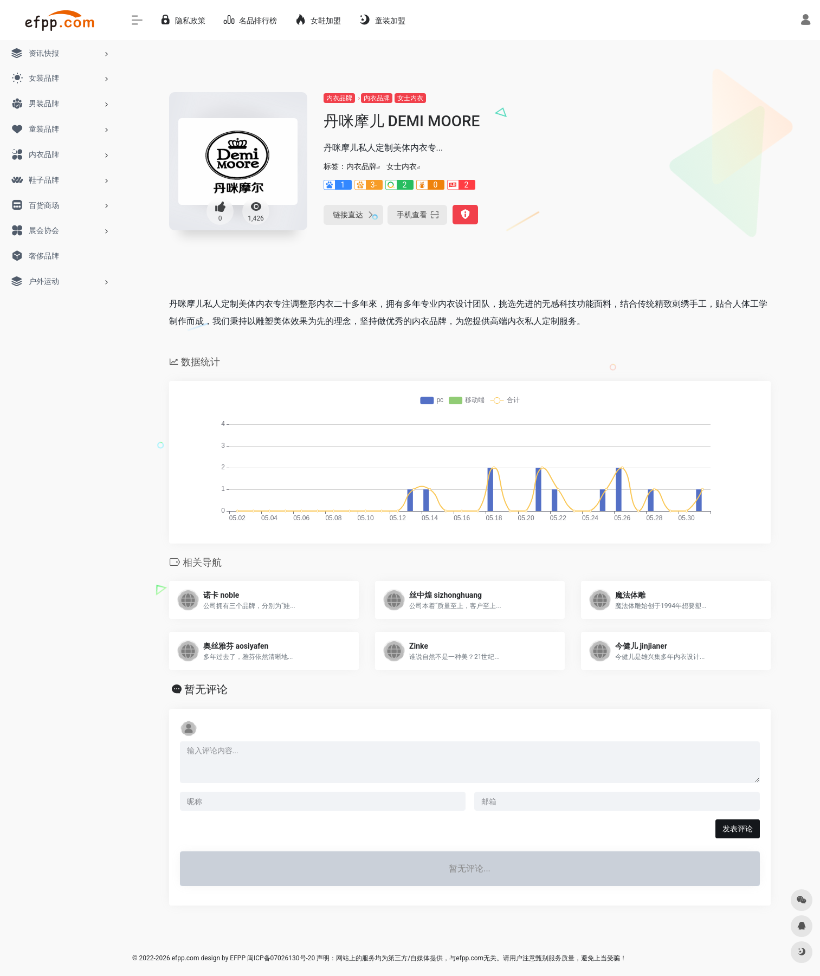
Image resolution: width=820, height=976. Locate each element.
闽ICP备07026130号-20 (280, 958)
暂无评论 (206, 689)
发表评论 (737, 828)
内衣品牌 (339, 98)
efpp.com (185, 958)
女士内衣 (410, 98)
